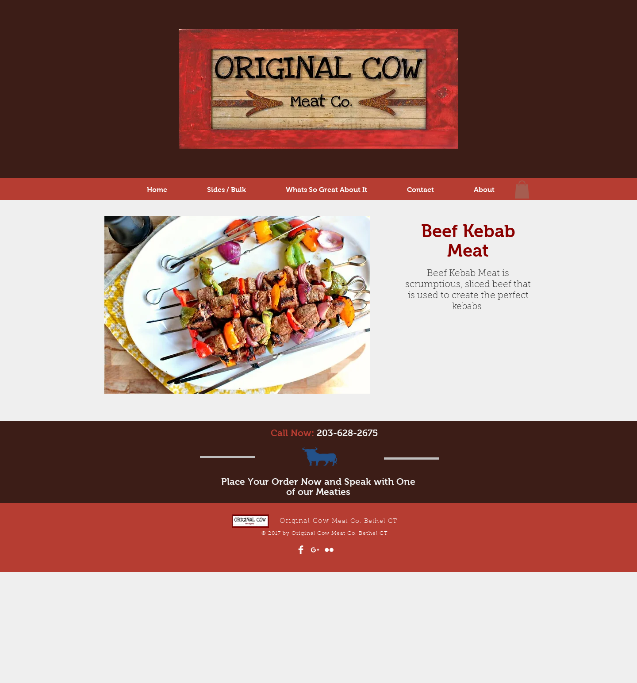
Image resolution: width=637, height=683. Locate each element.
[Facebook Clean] (300, 549)
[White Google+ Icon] (315, 549)
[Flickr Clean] (329, 549)
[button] (522, 189)
